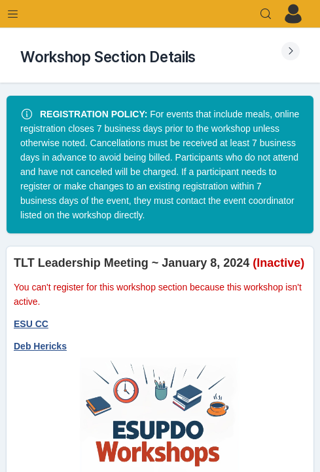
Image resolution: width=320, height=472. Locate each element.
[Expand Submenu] (290, 51)
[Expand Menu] (13, 14)
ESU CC (31, 324)
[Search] (265, 14)
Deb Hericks (40, 346)
